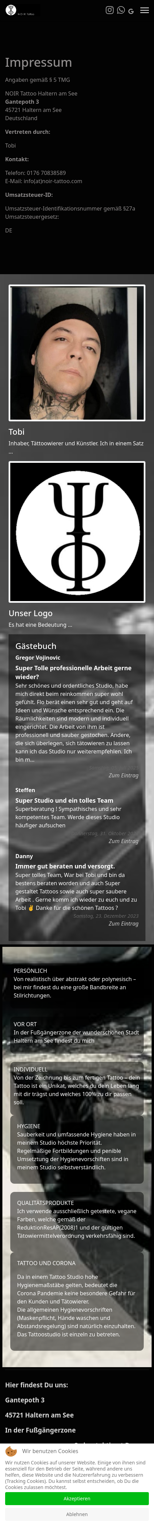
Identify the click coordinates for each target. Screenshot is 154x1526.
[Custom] (130, 11)
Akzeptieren (77, 1498)
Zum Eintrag (124, 775)
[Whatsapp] (121, 11)
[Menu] (144, 10)
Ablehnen (77, 1514)
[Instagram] (110, 11)
